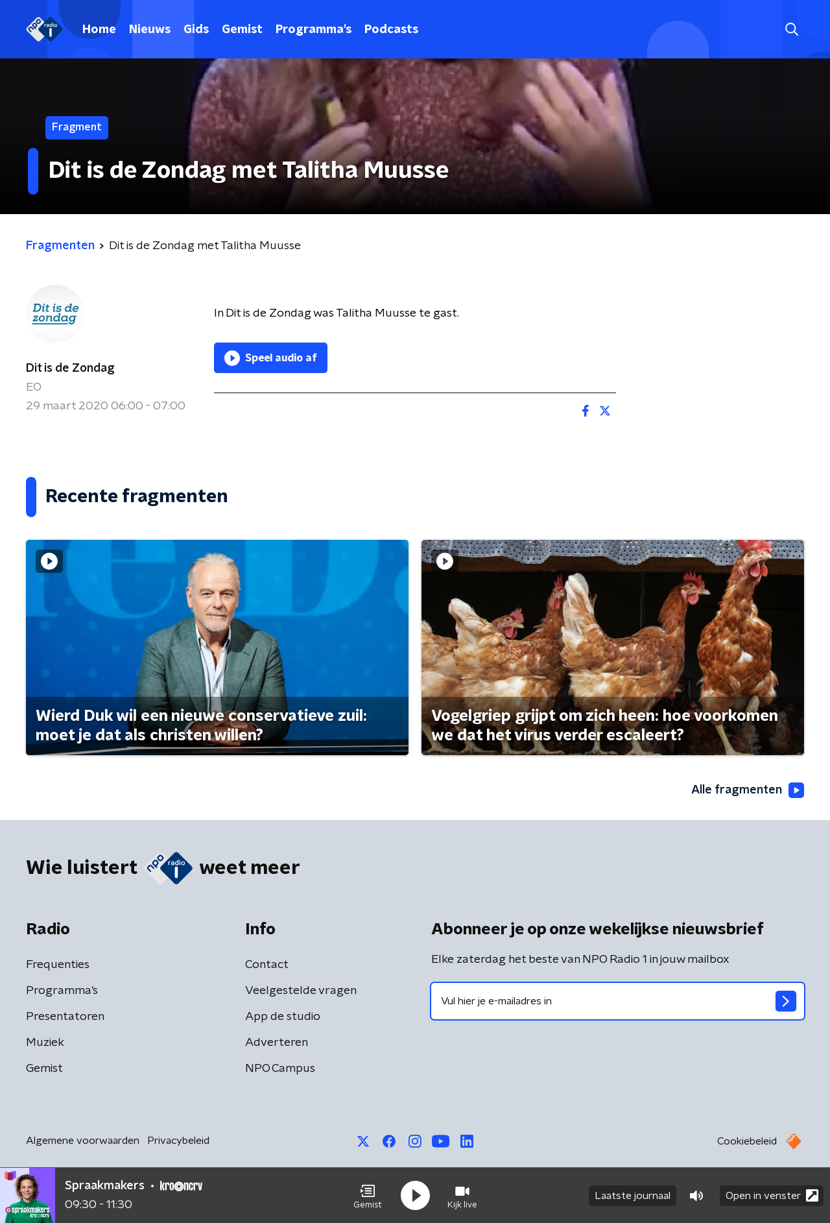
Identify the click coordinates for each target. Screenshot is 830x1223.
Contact (267, 965)
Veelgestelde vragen (301, 991)
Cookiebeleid (747, 1141)
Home (99, 30)
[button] (367, 1196)
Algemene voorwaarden (82, 1140)
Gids (196, 30)
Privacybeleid (178, 1140)
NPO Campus (280, 1068)
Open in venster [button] (772, 1195)
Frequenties (57, 965)
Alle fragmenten (747, 790)
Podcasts (391, 30)
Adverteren (276, 1042)
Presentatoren (65, 1017)
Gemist (242, 30)
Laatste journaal (632, 1196)
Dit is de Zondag (70, 368)
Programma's (313, 30)
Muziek (45, 1042)
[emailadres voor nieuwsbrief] (617, 1001)
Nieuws (150, 30)
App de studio (282, 1017)
